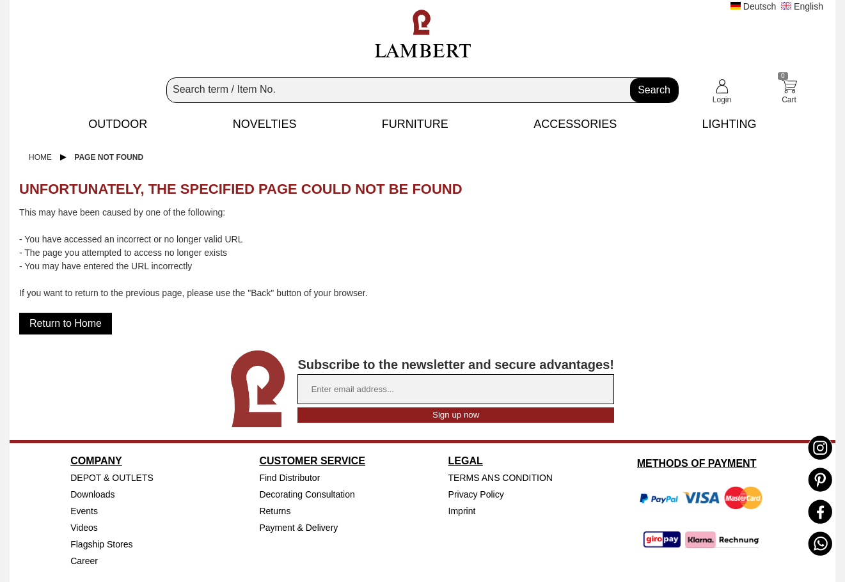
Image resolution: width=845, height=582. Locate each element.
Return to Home (65, 323)
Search (654, 89)
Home (40, 157)
